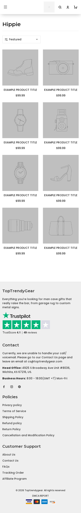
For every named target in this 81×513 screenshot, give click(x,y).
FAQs (6, 467)
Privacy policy (12, 405)
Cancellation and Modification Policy (28, 435)
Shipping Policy (12, 417)
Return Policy (11, 429)
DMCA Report (40, 495)
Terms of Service (14, 411)
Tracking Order (13, 473)
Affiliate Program (14, 479)
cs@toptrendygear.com (45, 361)
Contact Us (10, 461)
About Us (8, 454)
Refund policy (12, 423)
